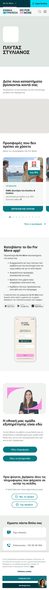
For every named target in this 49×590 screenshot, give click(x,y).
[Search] (40, 12)
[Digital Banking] (39, 3)
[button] (10, 217)
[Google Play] (24, 304)
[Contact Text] (24, 545)
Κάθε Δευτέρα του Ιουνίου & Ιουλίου (20, 191)
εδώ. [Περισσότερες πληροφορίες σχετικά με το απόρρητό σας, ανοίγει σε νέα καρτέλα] (32, 568)
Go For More (10, 3)
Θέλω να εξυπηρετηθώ (20, 458)
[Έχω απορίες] (24, 532)
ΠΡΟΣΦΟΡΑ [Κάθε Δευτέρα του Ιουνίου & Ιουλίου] (11, 186)
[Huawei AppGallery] (38, 304)
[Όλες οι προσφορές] (35, 224)
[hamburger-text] (45, 11)
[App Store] (10, 304)
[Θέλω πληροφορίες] (20, 450)
